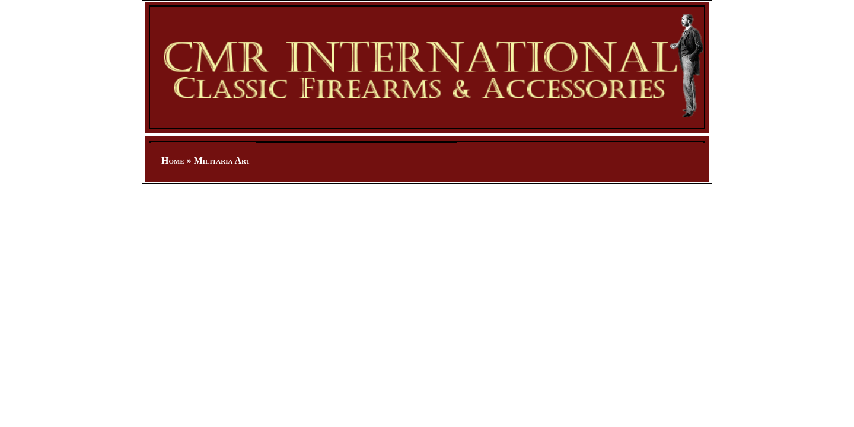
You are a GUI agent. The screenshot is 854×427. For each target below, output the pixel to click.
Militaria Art (222, 160)
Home (172, 160)
